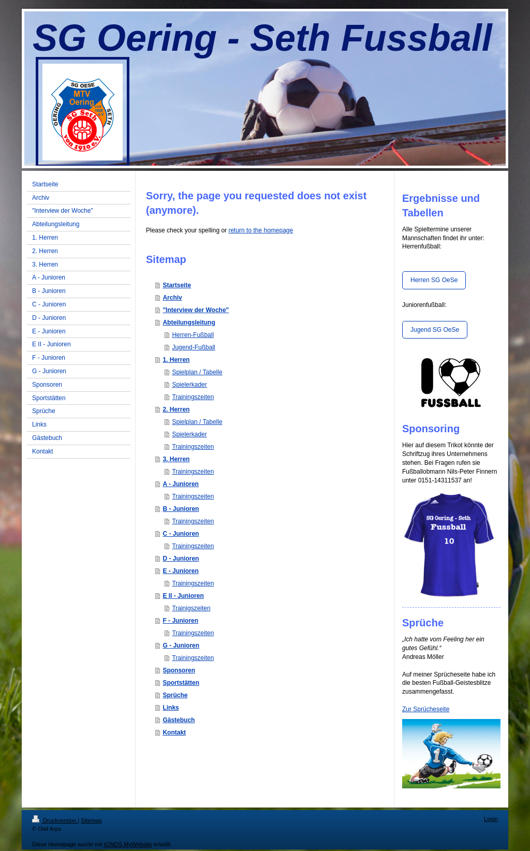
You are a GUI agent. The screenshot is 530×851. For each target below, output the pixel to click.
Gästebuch (179, 720)
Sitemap (91, 820)
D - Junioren (181, 558)
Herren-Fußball (193, 335)
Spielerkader (189, 384)
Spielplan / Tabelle (197, 372)
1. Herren (176, 359)
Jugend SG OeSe (434, 329)
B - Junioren (181, 508)
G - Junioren (181, 645)
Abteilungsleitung (189, 322)
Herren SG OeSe (434, 280)
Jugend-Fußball (193, 347)
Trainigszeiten (191, 608)
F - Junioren (180, 620)
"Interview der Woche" (196, 310)
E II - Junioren (183, 595)
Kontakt (174, 732)
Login (491, 819)
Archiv (172, 297)
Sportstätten (181, 682)
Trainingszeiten (193, 397)
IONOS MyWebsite (128, 844)
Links (171, 707)
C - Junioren (181, 533)
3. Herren (176, 459)
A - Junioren (181, 484)
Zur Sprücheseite (425, 709)
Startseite (177, 285)
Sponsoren (179, 670)
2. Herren (176, 409)
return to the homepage (260, 230)
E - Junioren (180, 571)
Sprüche (175, 695)
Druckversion (55, 820)
